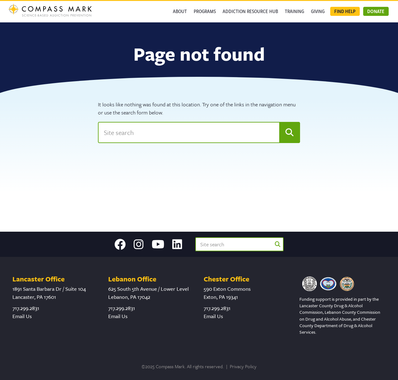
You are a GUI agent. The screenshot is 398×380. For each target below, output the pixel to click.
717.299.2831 (25, 308)
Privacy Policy (243, 366)
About (180, 11)
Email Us (22, 316)
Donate (375, 11)
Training (294, 11)
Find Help (344, 11)
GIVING (318, 11)
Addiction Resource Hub (250, 11)
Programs (205, 11)
